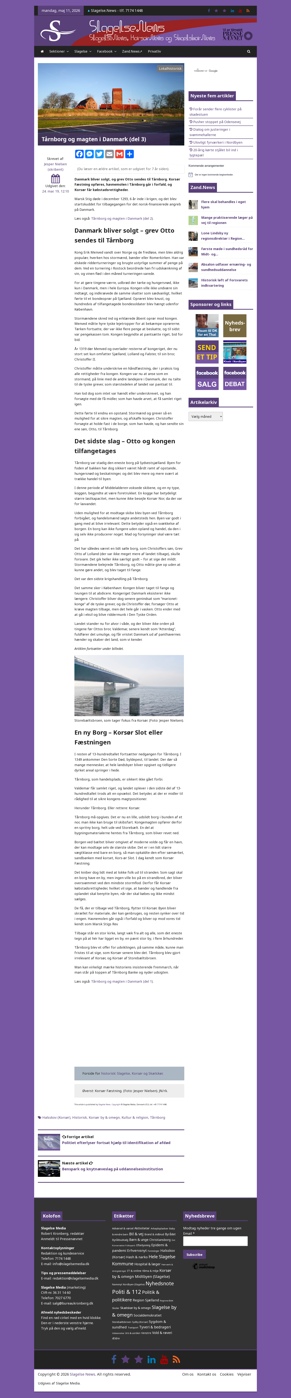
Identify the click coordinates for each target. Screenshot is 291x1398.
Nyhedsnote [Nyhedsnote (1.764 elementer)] (160, 1283)
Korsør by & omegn (104, 1117)
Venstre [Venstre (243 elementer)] (146, 1333)
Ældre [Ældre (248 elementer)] (116, 1338)
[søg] (216, 70)
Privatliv (154, 51)
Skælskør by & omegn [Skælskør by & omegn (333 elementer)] (135, 1308)
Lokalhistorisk (170, 68)
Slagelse (80, 51)
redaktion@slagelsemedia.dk (75, 1278)
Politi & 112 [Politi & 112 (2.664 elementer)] (126, 1291)
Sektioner (57, 51)
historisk (108, 1073)
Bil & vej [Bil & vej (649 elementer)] (136, 1233)
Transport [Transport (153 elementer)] (133, 1327)
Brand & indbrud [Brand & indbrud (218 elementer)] (154, 1234)
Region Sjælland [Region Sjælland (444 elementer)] (146, 1300)
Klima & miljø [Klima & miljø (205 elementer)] (150, 1271)
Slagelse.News (104, 1104)
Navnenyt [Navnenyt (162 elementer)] (117, 1284)
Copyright (116, 1104)
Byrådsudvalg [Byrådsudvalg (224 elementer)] (120, 1240)
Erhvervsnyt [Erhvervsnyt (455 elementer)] (137, 1250)
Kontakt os (206, 1374)
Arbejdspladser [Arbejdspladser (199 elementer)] (159, 1228)
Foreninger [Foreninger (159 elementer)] (153, 1251)
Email (189, 1233)
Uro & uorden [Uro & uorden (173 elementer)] (132, 1333)
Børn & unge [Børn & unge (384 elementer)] (138, 1239)
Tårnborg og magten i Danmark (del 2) (122, 218)
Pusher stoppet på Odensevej (217, 122)
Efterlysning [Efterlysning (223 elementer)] (143, 1245)
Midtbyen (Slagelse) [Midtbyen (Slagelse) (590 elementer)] (152, 1276)
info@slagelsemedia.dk (71, 1264)
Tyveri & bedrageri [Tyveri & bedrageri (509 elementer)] (155, 1327)
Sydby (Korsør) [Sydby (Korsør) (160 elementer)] (140, 1322)
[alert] (221, 175)
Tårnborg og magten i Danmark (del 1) (122, 981)
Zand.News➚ (132, 51)
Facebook (104, 51)
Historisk (79, 1117)
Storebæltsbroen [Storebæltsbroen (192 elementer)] (121, 1322)
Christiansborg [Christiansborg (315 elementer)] (160, 1240)
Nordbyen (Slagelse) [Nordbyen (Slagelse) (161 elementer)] (134, 1284)
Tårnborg (157, 1117)
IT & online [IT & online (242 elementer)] (134, 1271)
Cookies (227, 1374)
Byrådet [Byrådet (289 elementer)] (170, 1234)
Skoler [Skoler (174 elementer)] (115, 1308)
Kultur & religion (135, 1117)
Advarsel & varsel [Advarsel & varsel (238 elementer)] (122, 1228)
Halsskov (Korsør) (56, 1117)
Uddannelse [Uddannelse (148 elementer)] (118, 1333)
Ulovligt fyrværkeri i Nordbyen (217, 142)
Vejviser (244, 1374)
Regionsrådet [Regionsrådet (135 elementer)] (166, 1300)
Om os (188, 1374)
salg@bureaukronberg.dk (73, 1303)
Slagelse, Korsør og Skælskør (140, 1073)
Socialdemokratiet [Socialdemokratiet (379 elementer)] (148, 1315)
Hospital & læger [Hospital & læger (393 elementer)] (147, 1264)
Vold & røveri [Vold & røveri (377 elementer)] (162, 1332)
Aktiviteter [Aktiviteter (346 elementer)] (142, 1228)
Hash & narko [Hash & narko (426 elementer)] (137, 1257)
